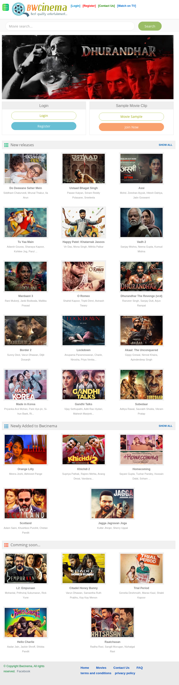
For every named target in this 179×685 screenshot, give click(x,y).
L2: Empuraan (25, 588)
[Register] (90, 6)
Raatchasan (112, 642)
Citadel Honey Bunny (83, 588)
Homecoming (141, 469)
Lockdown (83, 350)
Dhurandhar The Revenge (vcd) (141, 296)
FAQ (140, 667)
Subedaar (141, 404)
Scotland (26, 523)
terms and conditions (96, 673)
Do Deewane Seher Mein (25, 188)
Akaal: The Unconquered (141, 350)
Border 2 (25, 350)
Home (85, 667)
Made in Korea (25, 404)
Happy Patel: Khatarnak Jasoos (83, 242)
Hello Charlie (25, 642)
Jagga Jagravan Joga (112, 523)
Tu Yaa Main (26, 242)
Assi (141, 188)
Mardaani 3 (25, 296)
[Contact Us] (107, 6)
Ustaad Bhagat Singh (83, 188)
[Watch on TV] (126, 6)
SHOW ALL (165, 144)
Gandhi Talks (83, 404)
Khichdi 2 (83, 469)
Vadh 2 (141, 242)
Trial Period (141, 588)
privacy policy (125, 673)
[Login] (75, 6)
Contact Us (121, 667)
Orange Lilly (26, 469)
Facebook (23, 671)
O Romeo (83, 296)
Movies (101, 667)
